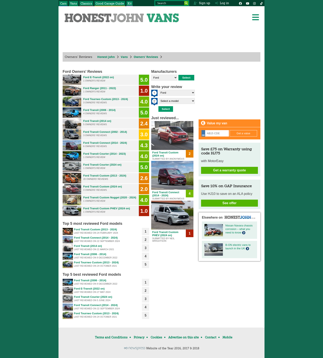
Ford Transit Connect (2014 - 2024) (105, 142)
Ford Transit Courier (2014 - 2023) (104, 153)
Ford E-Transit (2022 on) (98, 77)
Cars (63, 3)
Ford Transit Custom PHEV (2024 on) (106, 208)
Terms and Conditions (111, 337)
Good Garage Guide (110, 3)
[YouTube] (247, 3)
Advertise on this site (183, 337)
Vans (73, 3)
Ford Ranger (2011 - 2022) (99, 88)
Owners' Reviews (146, 57)
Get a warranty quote (229, 170)
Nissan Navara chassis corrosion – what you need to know (239, 229)
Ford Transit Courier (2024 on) (102, 164)
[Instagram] (254, 3)
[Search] (186, 3)
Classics (86, 3)
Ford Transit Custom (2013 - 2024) (104, 175)
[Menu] (255, 17)
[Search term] (171, 3)
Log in (222, 3)
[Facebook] (240, 3)
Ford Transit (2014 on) (97, 120)
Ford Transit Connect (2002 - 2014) (105, 131)
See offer (229, 203)
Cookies (156, 337)
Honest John (106, 57)
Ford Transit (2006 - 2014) (99, 110)
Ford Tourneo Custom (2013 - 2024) (105, 99)
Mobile (227, 337)
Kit (130, 3)
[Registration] (215, 133)
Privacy (139, 337)
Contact (210, 337)
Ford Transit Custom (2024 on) (102, 186)
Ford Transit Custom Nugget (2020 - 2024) (109, 197)
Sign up (201, 3)
